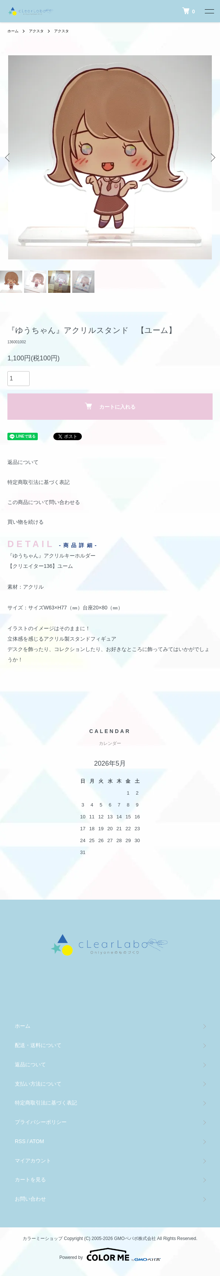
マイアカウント (33, 1161)
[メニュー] (209, 11)
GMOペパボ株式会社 (135, 1238)
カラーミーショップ (43, 1238)
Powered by (109, 1254)
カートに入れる (110, 406)
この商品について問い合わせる (43, 502)
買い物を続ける (25, 522)
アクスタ (36, 31)
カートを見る (30, 1179)
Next (211, 157)
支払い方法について (38, 1084)
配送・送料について (38, 1045)
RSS (20, 1141)
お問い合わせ (30, 1199)
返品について (23, 462)
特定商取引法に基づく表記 (38, 482)
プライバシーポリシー (41, 1122)
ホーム (13, 31)
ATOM (37, 1141)
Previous (8, 157)
